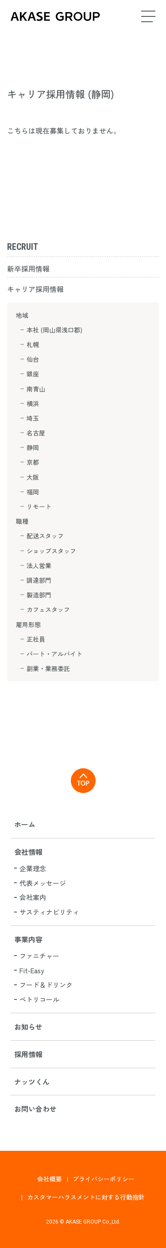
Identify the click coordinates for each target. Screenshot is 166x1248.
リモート (39, 506)
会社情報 (28, 851)
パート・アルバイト (54, 653)
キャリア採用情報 (35, 289)
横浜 (33, 403)
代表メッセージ (42, 883)
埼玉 (33, 418)
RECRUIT (22, 246)
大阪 (33, 477)
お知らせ (28, 1026)
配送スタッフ (45, 535)
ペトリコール (39, 999)
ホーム (24, 824)
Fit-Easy (31, 970)
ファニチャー (39, 955)
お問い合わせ (35, 1108)
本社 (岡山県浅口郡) (54, 329)
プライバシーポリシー (104, 1178)
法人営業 (39, 565)
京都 (33, 462)
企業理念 (32, 868)
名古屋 (36, 432)
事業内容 (28, 939)
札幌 (33, 344)
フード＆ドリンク (46, 984)
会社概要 (49, 1178)
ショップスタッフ (51, 550)
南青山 (36, 388)
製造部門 (39, 594)
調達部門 (39, 580)
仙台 (33, 359)
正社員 (36, 639)
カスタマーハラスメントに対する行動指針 (86, 1197)
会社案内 (32, 897)
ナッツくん (32, 1081)
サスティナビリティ (49, 911)
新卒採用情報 (28, 268)
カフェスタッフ (48, 609)
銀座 (33, 373)
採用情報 (28, 1054)
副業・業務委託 (48, 668)
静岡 (33, 447)
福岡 (33, 491)
